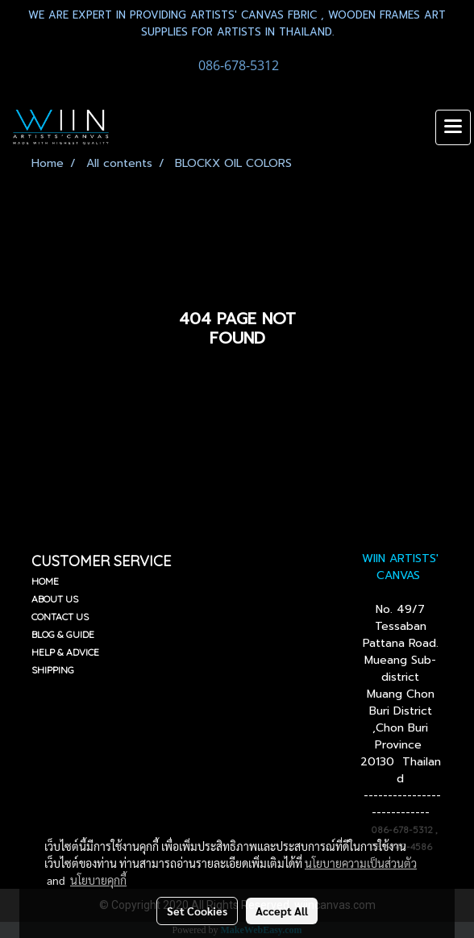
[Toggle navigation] (453, 127)
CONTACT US (60, 617)
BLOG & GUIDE (62, 634)
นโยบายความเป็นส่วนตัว (361, 863)
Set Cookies (197, 910)
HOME (45, 581)
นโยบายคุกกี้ (98, 880)
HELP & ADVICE (65, 652)
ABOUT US (54, 599)
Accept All (282, 910)
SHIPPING (52, 670)
